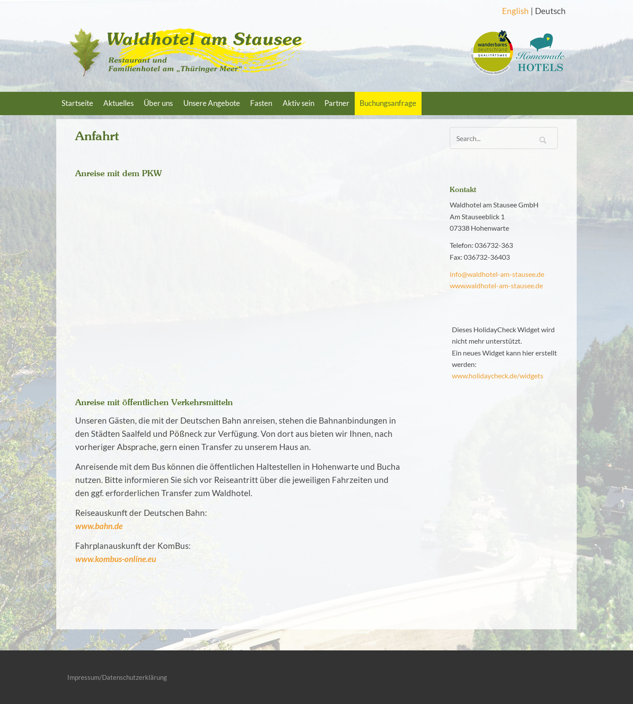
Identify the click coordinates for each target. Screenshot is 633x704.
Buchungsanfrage (388, 103)
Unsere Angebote (211, 103)
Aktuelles (118, 103)
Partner (336, 103)
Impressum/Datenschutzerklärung (117, 677)
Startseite (77, 103)
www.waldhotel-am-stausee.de (496, 285)
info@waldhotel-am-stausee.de (497, 274)
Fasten (261, 103)
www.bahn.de (99, 526)
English (515, 11)
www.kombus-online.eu (115, 559)
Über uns (158, 103)
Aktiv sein (298, 103)
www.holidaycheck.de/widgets (497, 375)
